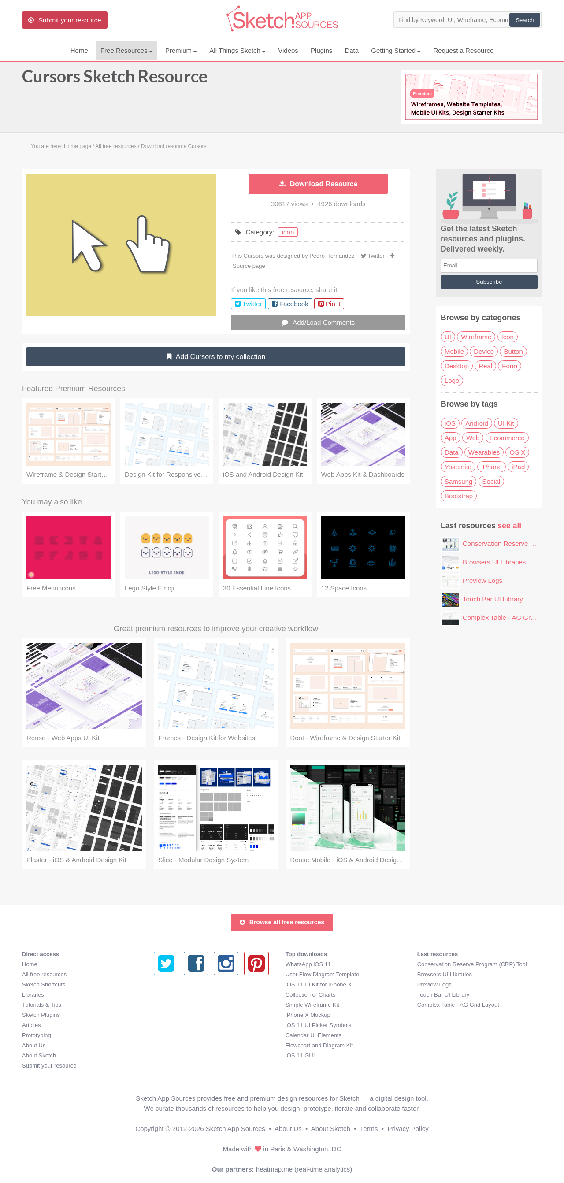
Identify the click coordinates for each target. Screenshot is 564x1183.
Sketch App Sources (235, 1128)
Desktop (457, 366)
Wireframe (476, 337)
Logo (452, 380)
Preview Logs (482, 580)
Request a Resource (464, 50)
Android (476, 423)
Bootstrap (459, 496)
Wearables (484, 452)
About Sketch (39, 1055)
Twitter (376, 255)
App (450, 437)
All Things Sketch (237, 50)
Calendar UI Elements (182, 1035)
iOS (450, 423)
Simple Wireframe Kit (181, 1004)
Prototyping (36, 1035)
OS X (517, 452)
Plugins (321, 50)
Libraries (33, 994)
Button (513, 351)
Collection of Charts (179, 994)
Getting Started (396, 50)
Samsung (458, 481)
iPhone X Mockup (176, 1015)
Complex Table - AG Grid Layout (510, 617)
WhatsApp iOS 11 (176, 964)
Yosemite (458, 467)
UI (448, 337)
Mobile (454, 351)
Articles (31, 1025)
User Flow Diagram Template (190, 974)
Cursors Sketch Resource (115, 80)
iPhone (491, 467)
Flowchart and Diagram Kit (187, 1045)
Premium (181, 50)
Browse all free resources (282, 922)
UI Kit (506, 423)
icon (288, 232)
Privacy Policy (407, 1128)
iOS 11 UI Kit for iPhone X (187, 984)
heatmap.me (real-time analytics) (304, 1169)
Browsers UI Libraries (494, 562)
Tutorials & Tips (41, 1004)
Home (79, 50)
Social (491, 481)
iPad (518, 467)
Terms (369, 1128)
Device (484, 351)
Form (509, 366)
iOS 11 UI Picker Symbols (187, 1025)
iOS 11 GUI (168, 1055)
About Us (33, 1045)
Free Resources (126, 50)
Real (485, 366)
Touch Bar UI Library (493, 599)
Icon (507, 337)
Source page (249, 266)
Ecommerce (507, 437)
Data (352, 50)
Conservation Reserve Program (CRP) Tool (340, 964)
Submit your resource (49, 1065)
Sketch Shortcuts (43, 984)
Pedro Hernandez (331, 255)
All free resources (44, 974)
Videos (288, 50)
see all (510, 525)
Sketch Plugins (41, 1015)
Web (473, 437)
